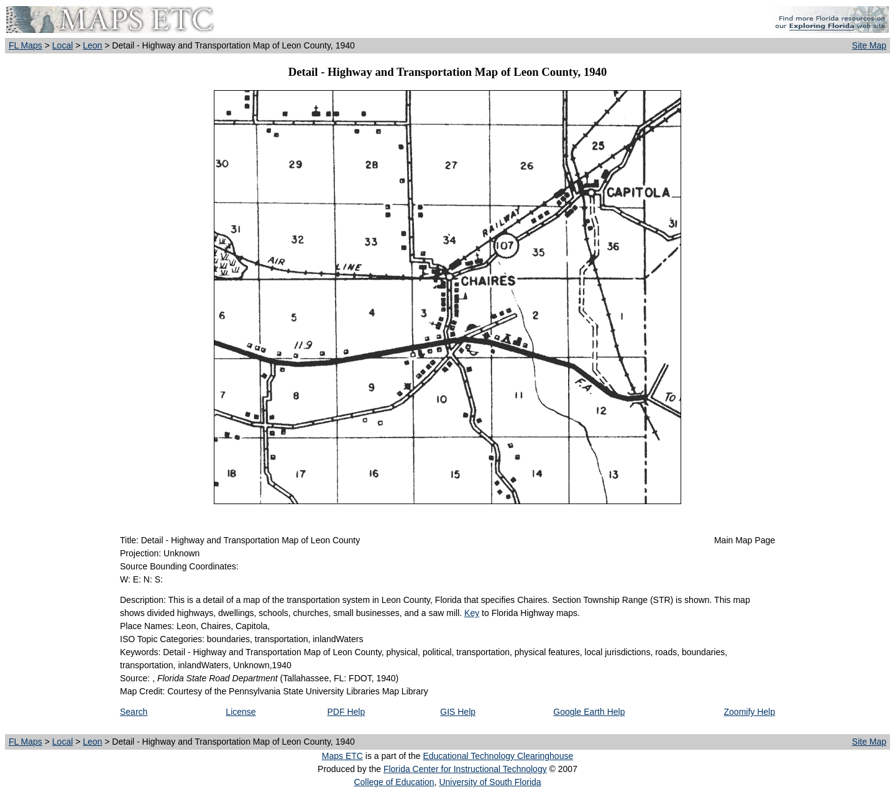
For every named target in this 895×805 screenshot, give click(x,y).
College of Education (394, 782)
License (240, 712)
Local (62, 45)
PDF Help (346, 712)
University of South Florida (490, 782)
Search (133, 712)
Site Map (869, 45)
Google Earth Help (589, 712)
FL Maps (25, 45)
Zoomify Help (749, 712)
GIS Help (457, 712)
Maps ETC (342, 756)
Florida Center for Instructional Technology (465, 769)
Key (471, 613)
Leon (92, 45)
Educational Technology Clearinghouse (498, 756)
